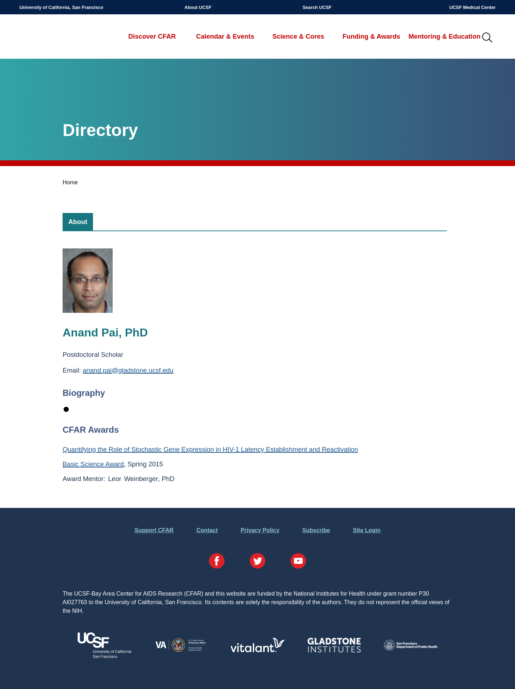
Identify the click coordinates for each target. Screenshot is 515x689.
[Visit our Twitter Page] (257, 562)
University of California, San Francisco (61, 7)
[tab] (78, 222)
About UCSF (198, 7)
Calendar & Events (225, 36)
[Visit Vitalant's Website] (257, 650)
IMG (487, 37)
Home (70, 182)
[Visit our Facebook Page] (217, 562)
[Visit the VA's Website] (181, 651)
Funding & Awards (371, 36)
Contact (207, 530)
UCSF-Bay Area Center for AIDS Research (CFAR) (57, 38)
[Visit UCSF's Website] (104, 656)
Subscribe (316, 530)
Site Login (367, 530)
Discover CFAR (152, 36)
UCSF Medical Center (472, 7)
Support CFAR (153, 530)
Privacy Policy (260, 530)
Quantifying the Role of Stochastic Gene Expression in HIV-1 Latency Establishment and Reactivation (210, 449)
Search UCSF (317, 7)
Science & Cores (298, 36)
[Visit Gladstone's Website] (334, 651)
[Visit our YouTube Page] (298, 562)
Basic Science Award (93, 464)
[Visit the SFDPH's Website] (410, 649)
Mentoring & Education (444, 36)
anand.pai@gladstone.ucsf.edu (128, 370)
